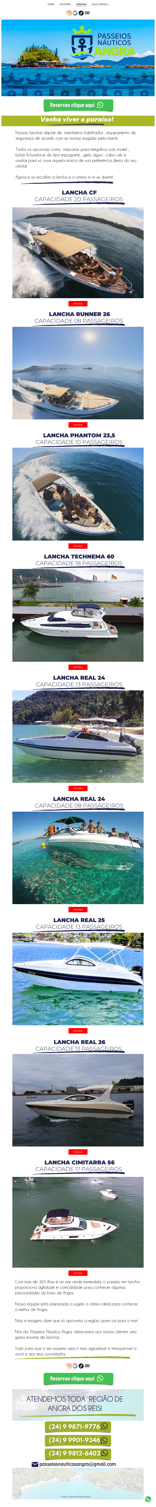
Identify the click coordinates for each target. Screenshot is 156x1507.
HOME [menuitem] (51, 4)
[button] (78, 303)
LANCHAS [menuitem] (81, 4)
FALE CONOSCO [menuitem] (100, 4)
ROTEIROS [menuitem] (65, 4)
